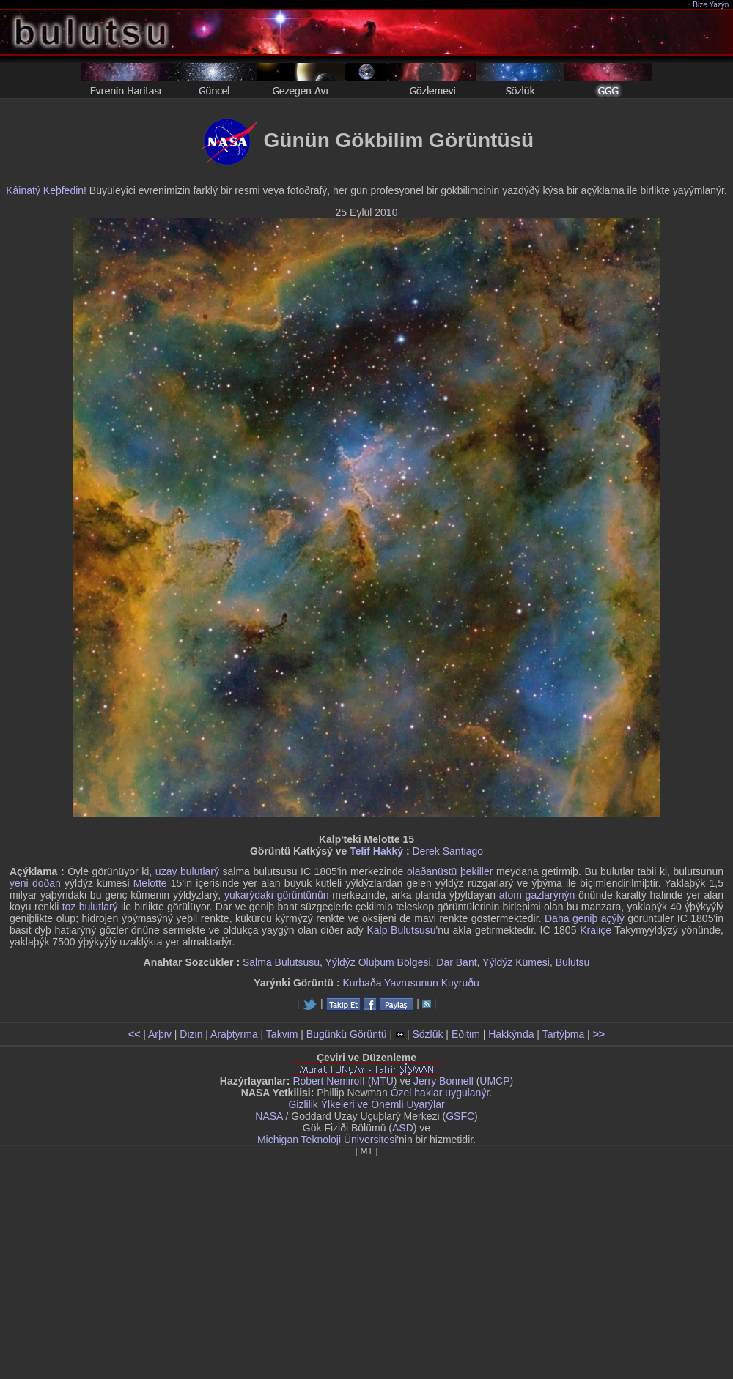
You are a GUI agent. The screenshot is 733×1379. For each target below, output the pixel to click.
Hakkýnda (511, 1034)
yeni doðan (35, 883)
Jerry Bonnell (443, 1081)
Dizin (191, 1034)
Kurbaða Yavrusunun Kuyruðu (411, 983)
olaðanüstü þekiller (450, 871)
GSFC (460, 1116)
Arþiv (160, 1034)
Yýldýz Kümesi (516, 962)
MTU (383, 1081)
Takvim (282, 1034)
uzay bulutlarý (187, 871)
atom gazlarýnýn (537, 895)
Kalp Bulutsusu (400, 930)
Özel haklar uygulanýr (440, 1093)
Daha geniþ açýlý (585, 918)
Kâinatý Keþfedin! (46, 190)
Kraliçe (595, 930)
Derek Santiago (447, 851)
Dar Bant (456, 962)
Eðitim (466, 1034)
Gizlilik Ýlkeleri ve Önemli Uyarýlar (366, 1104)
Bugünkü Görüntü (346, 1034)
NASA (268, 1116)
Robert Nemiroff (328, 1081)
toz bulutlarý (90, 906)
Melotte (150, 883)
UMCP (494, 1081)
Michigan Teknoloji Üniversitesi (327, 1139)
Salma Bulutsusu (281, 962)
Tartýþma (563, 1034)
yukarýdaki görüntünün (276, 895)
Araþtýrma (234, 1034)
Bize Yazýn (711, 5)
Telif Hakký (376, 851)
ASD (402, 1128)
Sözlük (427, 1034)
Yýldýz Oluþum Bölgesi (378, 962)
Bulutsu (573, 962)
